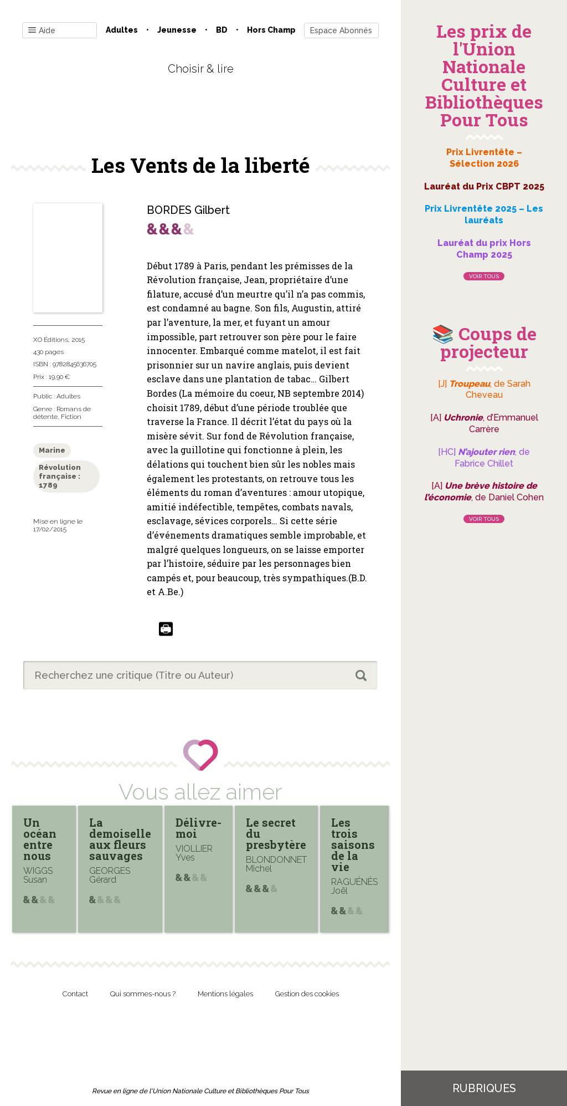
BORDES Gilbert (188, 210)
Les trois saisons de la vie (353, 844)
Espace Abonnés (341, 30)
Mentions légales (225, 994)
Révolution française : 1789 (60, 476)
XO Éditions (50, 340)
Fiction (71, 417)
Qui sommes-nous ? (143, 994)
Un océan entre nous (39, 839)
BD (222, 29)
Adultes (122, 29)
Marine (52, 450)
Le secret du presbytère (276, 833)
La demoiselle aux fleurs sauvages (120, 839)
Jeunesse (177, 29)
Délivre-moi (198, 828)
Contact (75, 994)
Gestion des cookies (307, 994)
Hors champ (271, 29)
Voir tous (484, 276)
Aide (41, 30)
